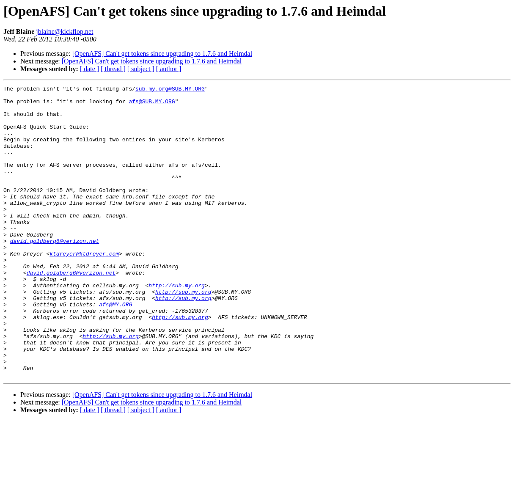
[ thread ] (113, 68)
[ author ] (168, 68)
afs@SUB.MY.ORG (152, 105)
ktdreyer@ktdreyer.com (84, 288)
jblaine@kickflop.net (64, 31)
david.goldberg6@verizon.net (54, 272)
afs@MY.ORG (115, 348)
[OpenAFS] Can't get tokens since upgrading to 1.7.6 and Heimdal (162, 53)
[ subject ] (140, 68)
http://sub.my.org (176, 326)
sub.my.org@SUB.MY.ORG (170, 90)
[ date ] (89, 68)
